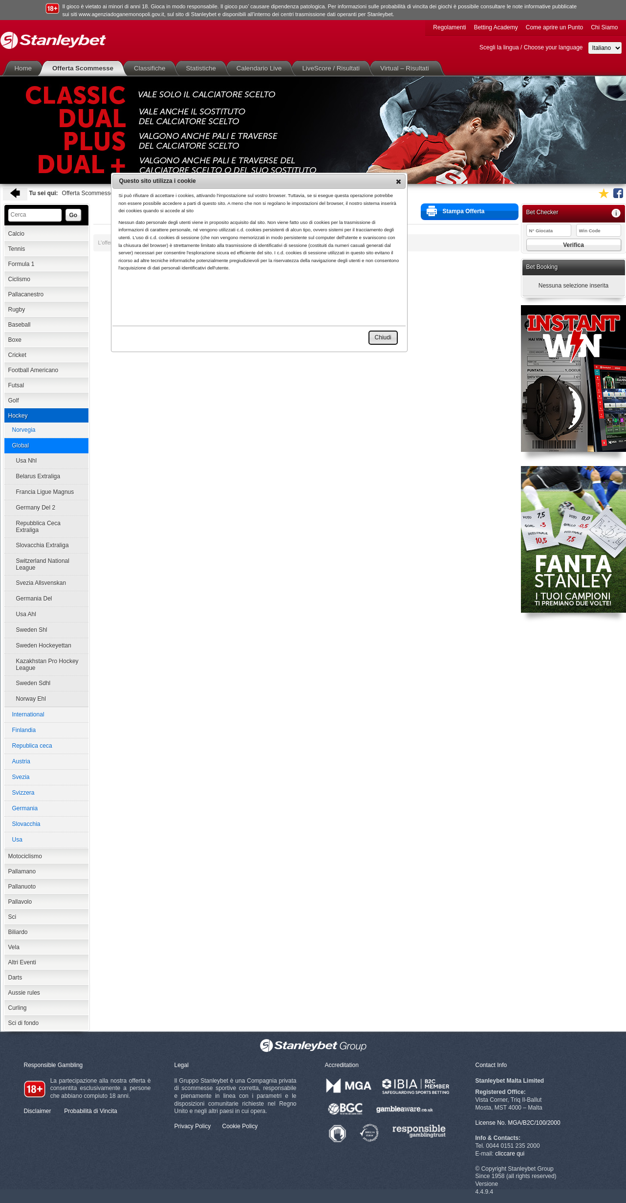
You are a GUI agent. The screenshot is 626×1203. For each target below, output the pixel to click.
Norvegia (24, 429)
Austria (21, 761)
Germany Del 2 (36, 507)
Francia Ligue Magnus (45, 492)
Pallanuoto (22, 886)
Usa (17, 839)
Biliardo (18, 932)
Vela (14, 947)
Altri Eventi (22, 962)
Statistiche (202, 68)
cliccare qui (509, 1153)
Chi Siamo (604, 27)
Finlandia (24, 730)
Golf (13, 400)
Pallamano (22, 871)
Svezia (21, 777)
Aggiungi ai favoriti (603, 193)
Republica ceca (32, 745)
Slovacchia (26, 824)
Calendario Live (261, 68)
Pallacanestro (26, 294)
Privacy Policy (192, 1126)
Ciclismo (19, 279)
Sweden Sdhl (33, 683)
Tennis (16, 248)
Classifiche (151, 68)
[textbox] (35, 215)
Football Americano (33, 370)
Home (25, 68)
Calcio (16, 233)
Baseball (19, 324)
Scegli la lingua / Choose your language (531, 47)
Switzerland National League (42, 564)
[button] (398, 181)
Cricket (17, 355)
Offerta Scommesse (84, 68)
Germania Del (34, 598)
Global (20, 445)
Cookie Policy (240, 1126)
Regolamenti (449, 27)
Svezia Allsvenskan (41, 582)
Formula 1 (21, 264)
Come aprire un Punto (554, 27)
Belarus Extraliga (38, 476)
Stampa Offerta (456, 210)
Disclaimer (37, 1111)
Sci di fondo (23, 1023)
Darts (15, 977)
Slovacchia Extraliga (42, 545)
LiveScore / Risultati (333, 68)
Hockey (18, 415)
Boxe (15, 339)
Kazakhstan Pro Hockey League (47, 664)
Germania (25, 808)
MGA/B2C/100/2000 (534, 1122)
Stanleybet (53, 40)
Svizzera (23, 792)
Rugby (16, 309)
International (28, 714)
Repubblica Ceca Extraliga (38, 527)
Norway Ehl (31, 698)
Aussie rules (24, 992)
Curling (17, 1007)
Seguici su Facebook (618, 193)
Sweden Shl (31, 629)
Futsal (16, 385)
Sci (12, 916)
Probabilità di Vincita (90, 1111)
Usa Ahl (26, 614)
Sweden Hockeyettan (43, 645)
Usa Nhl (26, 460)
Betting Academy (496, 27)
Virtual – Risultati (406, 68)
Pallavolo (20, 901)
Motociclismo (25, 856)
